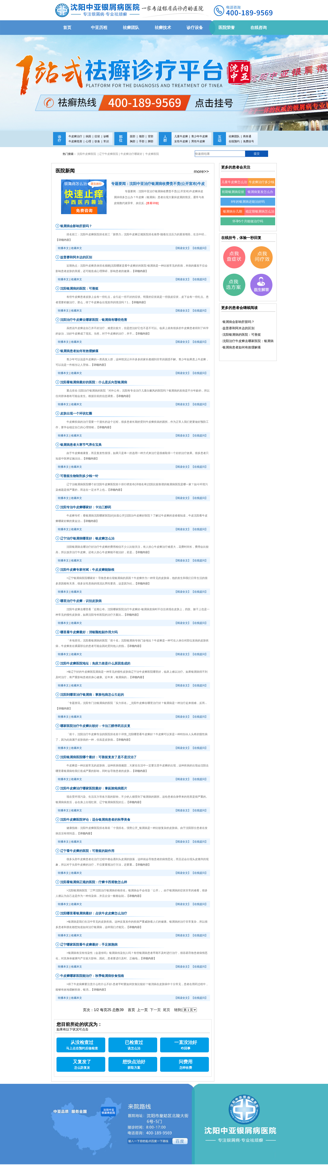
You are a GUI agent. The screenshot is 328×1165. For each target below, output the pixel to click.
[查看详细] (152, 203)
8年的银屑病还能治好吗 (248, 201)
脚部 (150, 141)
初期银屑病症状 (233, 192)
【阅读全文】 (182, 248)
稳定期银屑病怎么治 (260, 211)
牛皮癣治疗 (75, 136)
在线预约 (234, 141)
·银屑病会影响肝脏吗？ (238, 322)
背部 (150, 136)
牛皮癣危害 (75, 141)
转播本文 (63, 248)
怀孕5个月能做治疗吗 (248, 221)
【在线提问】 (199, 248)
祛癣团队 (234, 136)
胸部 (132, 141)
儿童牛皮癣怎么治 (234, 182)
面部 (132, 136)
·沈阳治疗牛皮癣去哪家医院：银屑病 (248, 341)
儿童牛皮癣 (181, 136)
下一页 (155, 1010)
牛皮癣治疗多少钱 (261, 182)
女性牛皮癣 (181, 141)
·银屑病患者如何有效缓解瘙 (241, 347)
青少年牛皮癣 (199, 136)
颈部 (141, 136)
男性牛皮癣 (198, 141)
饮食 (97, 141)
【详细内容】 (64, 239)
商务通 (247, 136)
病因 (88, 136)
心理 (88, 141)
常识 (106, 141)
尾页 (166, 1010)
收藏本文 (76, 248)
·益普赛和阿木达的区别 (238, 328)
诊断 (106, 136)
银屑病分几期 (232, 211)
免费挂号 (248, 141)
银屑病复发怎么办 (260, 192)
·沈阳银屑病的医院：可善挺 (241, 334)
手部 (141, 141)
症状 (97, 136)
